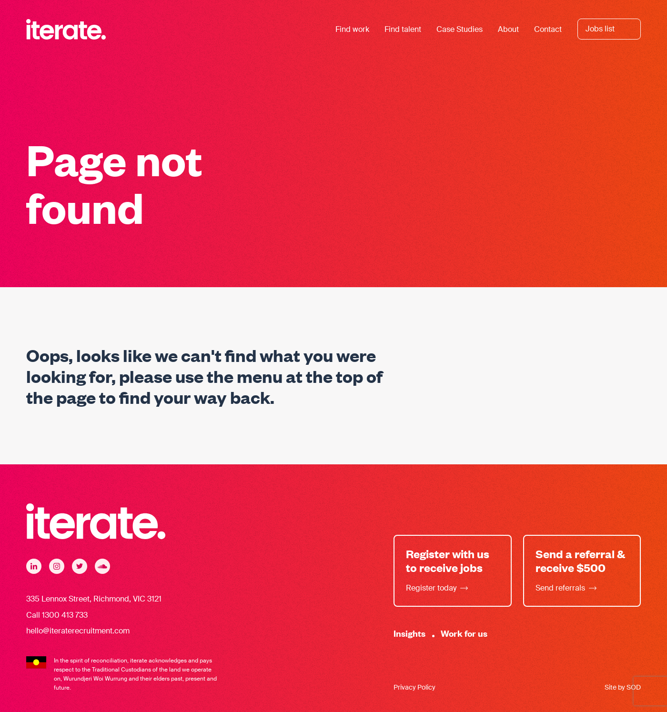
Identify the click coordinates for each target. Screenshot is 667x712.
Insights (409, 633)
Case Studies (459, 29)
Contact (548, 29)
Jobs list (600, 29)
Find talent (402, 29)
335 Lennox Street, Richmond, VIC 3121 (94, 599)
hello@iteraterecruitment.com (78, 631)
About (508, 29)
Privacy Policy (414, 687)
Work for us (464, 633)
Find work (352, 29)
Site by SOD (623, 687)
